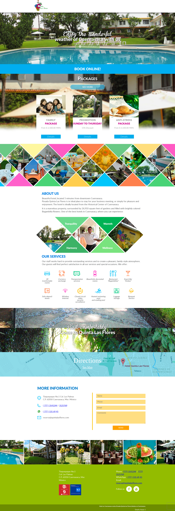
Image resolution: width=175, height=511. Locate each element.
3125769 (63, 405)
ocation (139, 6)
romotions (82, 6)
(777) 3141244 (129, 471)
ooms (94, 6)
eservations (68, 6)
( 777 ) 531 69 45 (50, 411)
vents (107, 6)
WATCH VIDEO (87, 46)
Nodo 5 (143, 510)
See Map (87, 367)
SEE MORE (87, 87)
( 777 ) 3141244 (50, 405)
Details (50, 136)
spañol (55, 6)
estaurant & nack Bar (128, 5)
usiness (117, 6)
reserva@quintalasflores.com (56, 417)
